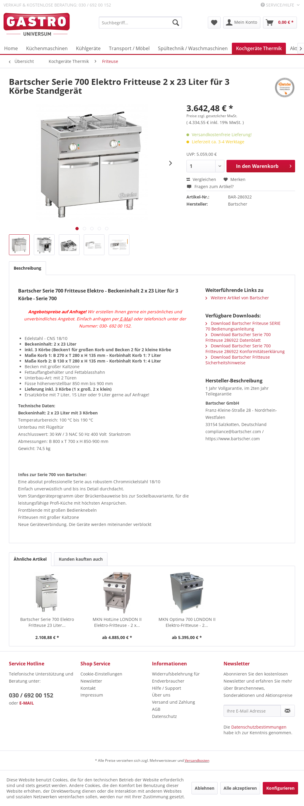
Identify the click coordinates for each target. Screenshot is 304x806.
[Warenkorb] (280, 22)
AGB (156, 709)
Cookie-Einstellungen (101, 674)
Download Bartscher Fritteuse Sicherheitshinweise (237, 359)
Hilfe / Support (166, 688)
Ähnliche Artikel (30, 559)
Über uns (161, 695)
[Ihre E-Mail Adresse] (252, 711)
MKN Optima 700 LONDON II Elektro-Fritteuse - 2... (187, 622)
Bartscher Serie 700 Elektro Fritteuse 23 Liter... (47, 622)
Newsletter (91, 681)
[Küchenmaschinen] (47, 48)
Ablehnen (204, 788)
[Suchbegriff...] (140, 22)
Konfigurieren (280, 788)
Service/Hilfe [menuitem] (278, 5)
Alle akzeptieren (240, 788)
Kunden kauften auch (81, 559)
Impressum (91, 695)
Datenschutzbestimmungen (258, 727)
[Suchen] (176, 22)
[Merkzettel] (214, 22)
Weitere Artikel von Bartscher (237, 298)
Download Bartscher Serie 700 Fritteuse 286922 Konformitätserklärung (245, 348)
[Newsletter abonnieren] (288, 711)
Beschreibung (27, 268)
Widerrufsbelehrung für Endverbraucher (176, 677)
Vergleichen (201, 179)
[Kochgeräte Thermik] (259, 48)
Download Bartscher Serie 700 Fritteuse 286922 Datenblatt (238, 337)
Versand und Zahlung (173, 702)
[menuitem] (140, 22)
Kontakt (88, 688)
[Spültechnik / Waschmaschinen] (193, 48)
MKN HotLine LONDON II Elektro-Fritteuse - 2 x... (117, 622)
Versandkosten (197, 760)
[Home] (11, 48)
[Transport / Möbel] (129, 48)
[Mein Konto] (241, 22)
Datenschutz (164, 716)
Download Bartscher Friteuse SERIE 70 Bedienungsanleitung (243, 326)
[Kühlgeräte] (88, 48)
